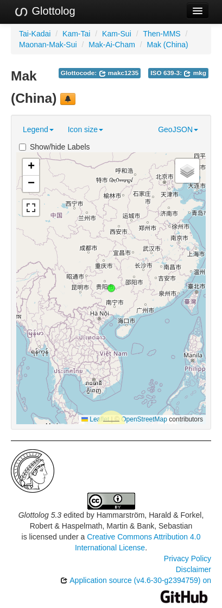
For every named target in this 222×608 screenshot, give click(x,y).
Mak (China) (167, 44)
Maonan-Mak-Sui (48, 44)
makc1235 (119, 73)
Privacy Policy (187, 558)
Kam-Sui (116, 33)
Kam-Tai (76, 33)
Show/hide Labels (54, 146)
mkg (194, 73)
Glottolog (44, 11)
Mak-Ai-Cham (111, 44)
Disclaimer (193, 569)
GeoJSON (178, 129)
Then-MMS (161, 33)
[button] (111, 288)
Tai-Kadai (34, 33)
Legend (38, 129)
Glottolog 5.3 (39, 515)
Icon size (85, 129)
